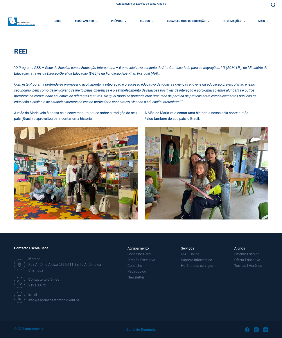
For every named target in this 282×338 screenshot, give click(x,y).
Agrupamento (87, 21)
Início (57, 21)
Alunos (148, 21)
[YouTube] (265, 329)
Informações (235, 21)
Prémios (119, 21)
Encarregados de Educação (189, 21)
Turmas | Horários (248, 266)
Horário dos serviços (197, 266)
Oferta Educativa (247, 260)
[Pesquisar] (273, 5)
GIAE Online (190, 254)
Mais (264, 21)
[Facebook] (247, 329)
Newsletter (136, 277)
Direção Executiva (141, 260)
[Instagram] (256, 329)
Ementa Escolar (246, 254)
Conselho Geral (139, 254)
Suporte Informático (196, 260)
